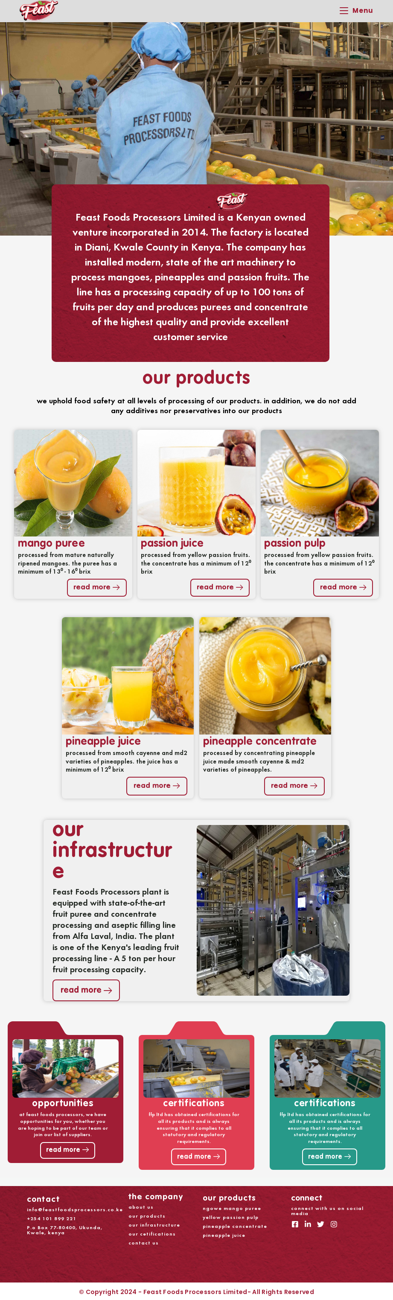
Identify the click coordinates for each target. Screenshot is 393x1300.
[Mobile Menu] (356, 10)
